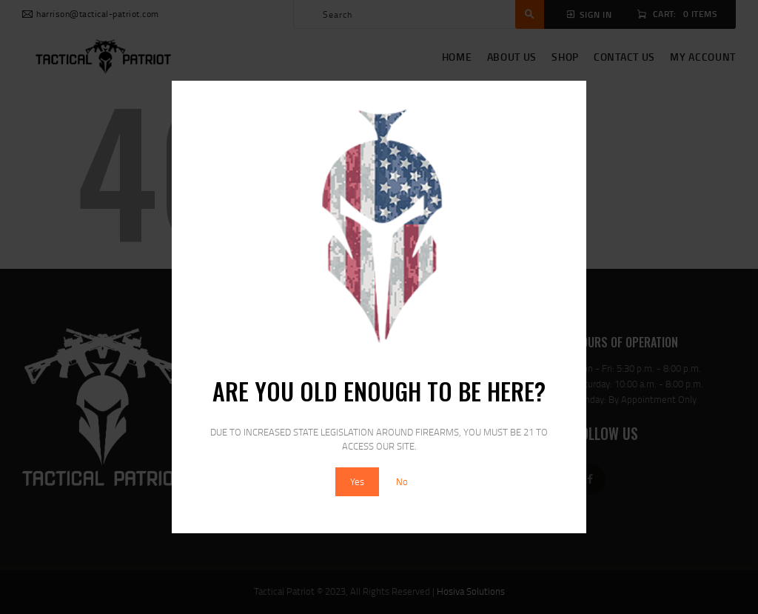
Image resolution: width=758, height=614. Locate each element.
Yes (357, 481)
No (402, 481)
